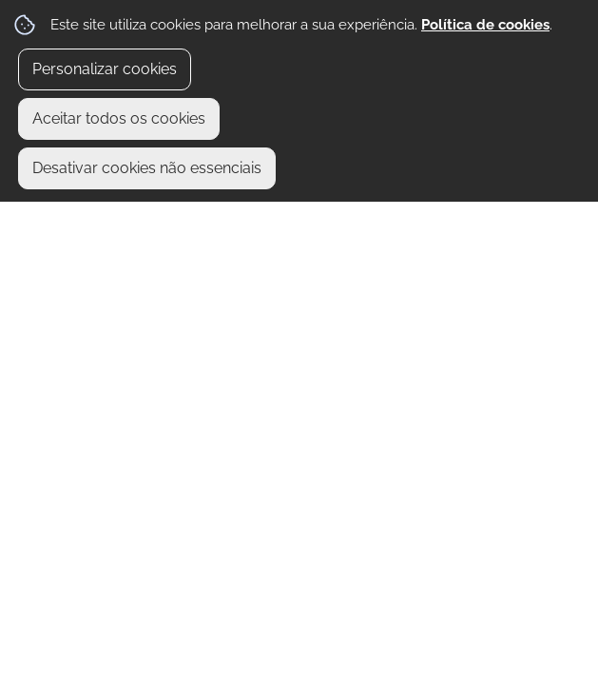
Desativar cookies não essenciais (146, 168)
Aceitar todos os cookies (118, 118)
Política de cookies (485, 24)
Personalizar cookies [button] (104, 69)
